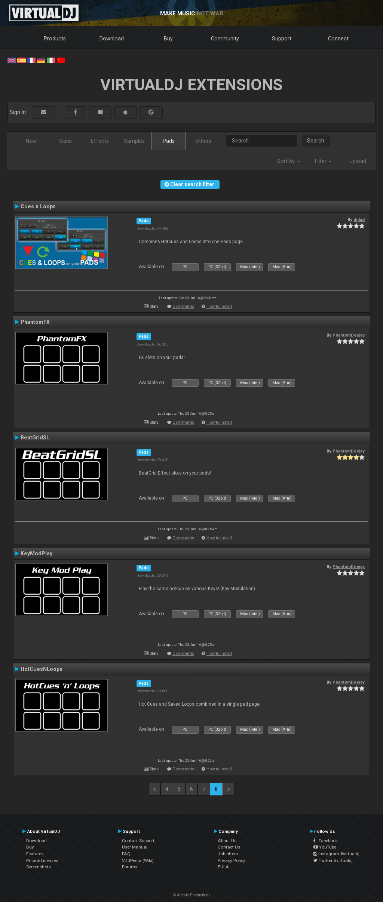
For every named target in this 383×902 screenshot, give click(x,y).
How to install (219, 306)
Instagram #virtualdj (336, 853)
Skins (65, 141)
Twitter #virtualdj (333, 860)
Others (203, 141)
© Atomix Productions (192, 895)
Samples (134, 141)
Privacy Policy (231, 860)
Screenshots (38, 866)
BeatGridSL (35, 438)
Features (34, 853)
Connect (338, 39)
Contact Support (138, 840)
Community (225, 39)
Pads (169, 141)
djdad (359, 219)
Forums (129, 866)
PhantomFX (35, 322)
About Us (227, 840)
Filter (323, 161)
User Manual (134, 847)
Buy (168, 39)
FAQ (126, 853)
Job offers (228, 853)
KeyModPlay (36, 553)
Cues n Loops (38, 206)
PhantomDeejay (349, 335)
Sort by (288, 161)
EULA (223, 866)
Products (55, 39)
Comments (183, 306)
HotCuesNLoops (41, 669)
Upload (357, 161)
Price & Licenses (42, 860)
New (31, 141)
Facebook (325, 840)
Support (281, 39)
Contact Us (229, 847)
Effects (100, 141)
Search (315, 141)
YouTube (324, 847)
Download (111, 39)
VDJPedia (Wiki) (138, 860)
